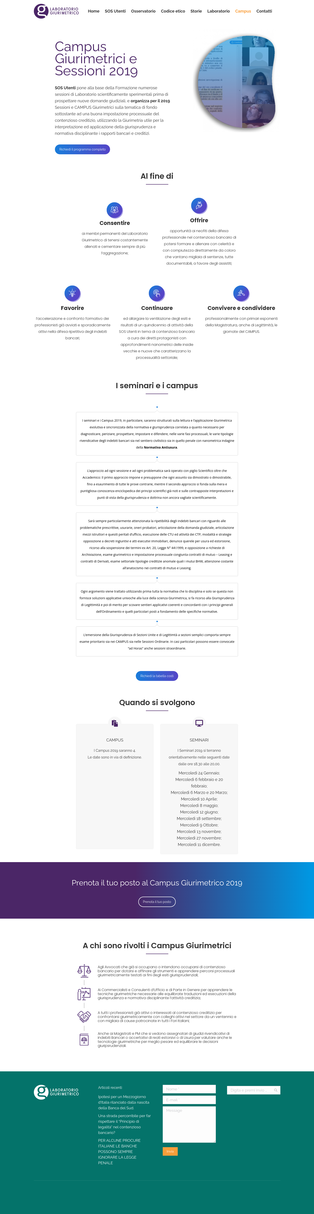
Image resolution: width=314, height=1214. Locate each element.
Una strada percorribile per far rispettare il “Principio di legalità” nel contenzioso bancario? (124, 1124)
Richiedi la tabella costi (156, 676)
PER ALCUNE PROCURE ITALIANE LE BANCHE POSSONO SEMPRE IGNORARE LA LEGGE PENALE (119, 1151)
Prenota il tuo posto (157, 902)
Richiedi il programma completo (82, 149)
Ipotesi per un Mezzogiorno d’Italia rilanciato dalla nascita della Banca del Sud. (123, 1102)
